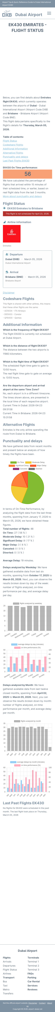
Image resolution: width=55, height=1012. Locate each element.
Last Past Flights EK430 (16, 160)
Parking (32, 977)
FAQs (31, 973)
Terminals (33, 957)
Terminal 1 (33, 961)
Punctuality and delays (15, 156)
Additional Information (15, 148)
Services (33, 985)
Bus (5, 981)
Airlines (7, 973)
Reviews (32, 989)
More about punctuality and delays (22, 196)
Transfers (8, 993)
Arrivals (7, 961)
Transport (8, 977)
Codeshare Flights (13, 144)
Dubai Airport (28, 15)
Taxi (5, 985)
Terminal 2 (33, 965)
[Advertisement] (27, 65)
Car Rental (34, 981)
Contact (42, 1003)
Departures (9, 965)
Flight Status (10, 140)
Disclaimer (32, 1003)
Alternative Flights (13, 152)
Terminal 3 (33, 969)
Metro (6, 989)
